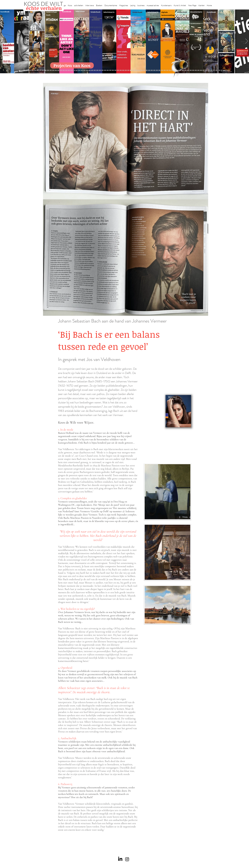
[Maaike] (169, 70)
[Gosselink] (71, 70)
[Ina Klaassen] (136, 70)
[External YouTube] (167, 376)
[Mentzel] (203, 70)
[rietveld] (141, 70)
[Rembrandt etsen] (182, 70)
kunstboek (5, 11)
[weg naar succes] (122, 70)
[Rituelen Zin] (195, 70)
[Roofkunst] (118, 70)
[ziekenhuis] (172, 70)
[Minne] (60, 70)
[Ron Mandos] (146, 70)
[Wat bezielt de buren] (32, 70)
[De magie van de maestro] (156, 70)
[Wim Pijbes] (148, 70)
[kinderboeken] (105, 70)
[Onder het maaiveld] (126, 70)
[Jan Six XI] (214, 70)
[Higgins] (97, 70)
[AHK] (68, 70)
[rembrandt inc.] (219, 70)
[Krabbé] (107, 70)
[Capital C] (201, 70)
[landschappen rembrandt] (131, 70)
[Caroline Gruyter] (34, 70)
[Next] (246, 41)
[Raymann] (159, 70)
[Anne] (30, 70)
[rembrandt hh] (218, 70)
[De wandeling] (73, 70)
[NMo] (40, 70)
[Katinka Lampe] (205, 70)
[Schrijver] (55, 70)
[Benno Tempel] (99, 70)
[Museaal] (69, 70)
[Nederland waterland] (190, 70)
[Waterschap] (56, 70)
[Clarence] (211, 70)
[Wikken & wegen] (112, 70)
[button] (70, 4)
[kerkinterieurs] (167, 70)
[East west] (42, 70)
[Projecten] (24, 70)
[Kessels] (50, 70)
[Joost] (74, 70)
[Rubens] (76, 70)
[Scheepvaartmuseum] (117, 70)
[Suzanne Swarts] (47, 70)
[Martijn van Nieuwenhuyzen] (81, 70)
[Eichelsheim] (43, 70)
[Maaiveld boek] (91, 70)
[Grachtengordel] (177, 70)
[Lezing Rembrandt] (113, 70)
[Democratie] (61, 70)
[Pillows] (183, 70)
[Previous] (2, 41)
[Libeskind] (58, 70)
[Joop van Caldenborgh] (161, 70)
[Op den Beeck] (89, 70)
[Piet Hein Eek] (208, 70)
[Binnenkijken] (27, 70)
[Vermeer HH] (174, 70)
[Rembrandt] (180, 70)
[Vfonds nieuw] (102, 70)
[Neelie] (198, 70)
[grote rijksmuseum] (120, 70)
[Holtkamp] (115, 70)
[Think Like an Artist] (94, 70)
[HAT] (196, 70)
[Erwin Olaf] (63, 70)
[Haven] (175, 70)
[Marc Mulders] (92, 70)
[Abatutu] (133, 70)
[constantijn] (48, 70)
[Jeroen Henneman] (151, 70)
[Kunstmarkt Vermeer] (185, 70)
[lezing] (125, 70)
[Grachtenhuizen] (143, 70)
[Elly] (109, 70)
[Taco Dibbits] (84, 70)
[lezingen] (100, 70)
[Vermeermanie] (188, 70)
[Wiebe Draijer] (154, 70)
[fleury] (162, 70)
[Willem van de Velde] (200, 70)
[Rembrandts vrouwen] (130, 70)
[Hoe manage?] (138, 70)
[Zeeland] (221, 70)
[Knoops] (157, 70)
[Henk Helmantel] (216, 70)
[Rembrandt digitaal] (193, 70)
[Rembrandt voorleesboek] (139, 70)
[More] (86, 70)
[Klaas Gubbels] (144, 70)
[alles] (104, 70)
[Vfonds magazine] (45, 70)
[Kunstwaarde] (78, 70)
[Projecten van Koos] (72, 65)
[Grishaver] (192, 70)
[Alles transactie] (187, 70)
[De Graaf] (37, 70)
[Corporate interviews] (35, 70)
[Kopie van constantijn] (29, 70)
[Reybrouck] (87, 70)
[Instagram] (127, 859)
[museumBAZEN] (65, 70)
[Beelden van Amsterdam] (66, 70)
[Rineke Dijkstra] (123, 70)
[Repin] (52, 70)
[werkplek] (213, 70)
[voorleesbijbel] (179, 70)
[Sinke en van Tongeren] (79, 70)
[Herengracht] (110, 70)
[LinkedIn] (120, 859)
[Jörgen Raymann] (206, 70)
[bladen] (128, 70)
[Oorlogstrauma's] (164, 70)
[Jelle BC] (53, 70)
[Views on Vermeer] (170, 70)
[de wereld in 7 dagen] (135, 70)
